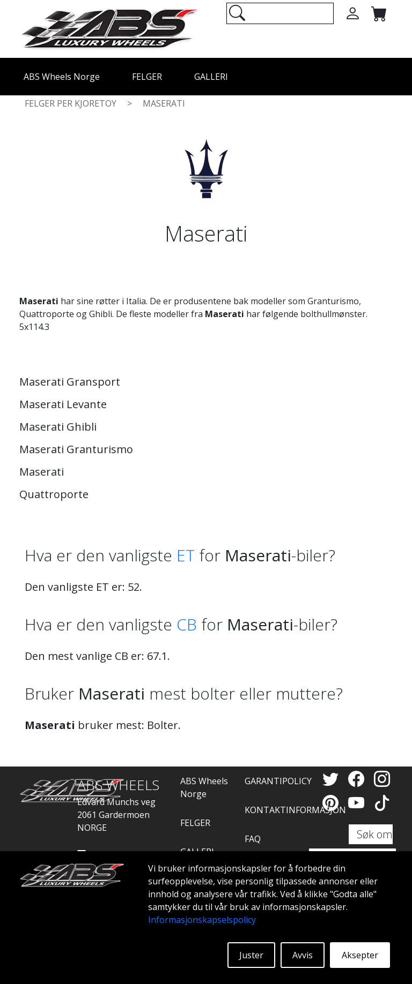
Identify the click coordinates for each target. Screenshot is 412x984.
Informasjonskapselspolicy (202, 920)
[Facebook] (358, 778)
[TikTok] (382, 802)
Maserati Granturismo (76, 449)
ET (185, 555)
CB (186, 624)
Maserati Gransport (69, 381)
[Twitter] (332, 778)
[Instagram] (382, 778)
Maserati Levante (63, 404)
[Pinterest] (332, 802)
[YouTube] (358, 802)
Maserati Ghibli (58, 426)
